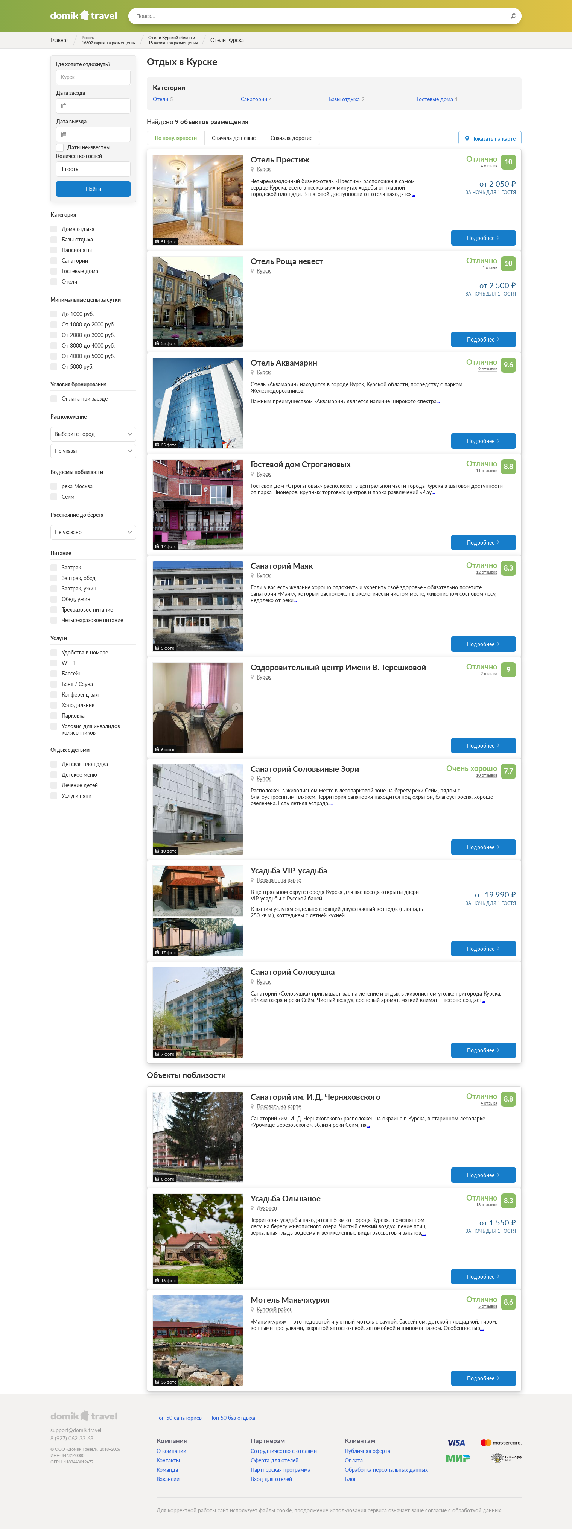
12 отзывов (486, 573)
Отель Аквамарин (284, 363)
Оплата (354, 1464)
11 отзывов (486, 471)
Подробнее (480, 238)
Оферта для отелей (274, 1464)
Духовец (267, 1211)
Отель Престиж (280, 159)
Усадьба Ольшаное (286, 1201)
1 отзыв (489, 267)
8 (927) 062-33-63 (71, 1442)
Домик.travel (83, 15)
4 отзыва (489, 165)
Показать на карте (279, 882)
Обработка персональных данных (386, 1473)
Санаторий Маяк (282, 567)
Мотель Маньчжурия (290, 1303)
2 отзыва (489, 675)
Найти (93, 189)
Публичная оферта (367, 1454)
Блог (350, 1483)
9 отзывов (487, 369)
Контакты (168, 1464)
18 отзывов (486, 1207)
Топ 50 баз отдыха (233, 1421)
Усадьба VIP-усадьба (289, 872)
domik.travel (83, 1419)
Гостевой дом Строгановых (301, 465)
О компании (171, 1454)
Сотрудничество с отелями (284, 1454)
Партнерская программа (280, 1473)
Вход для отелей (271, 1483)
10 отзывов (486, 777)
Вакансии (168, 1483)
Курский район (275, 1313)
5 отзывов (487, 1309)
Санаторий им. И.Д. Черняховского (315, 1099)
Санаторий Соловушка (293, 974)
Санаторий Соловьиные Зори (305, 771)
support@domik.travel (75, 1434)
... (413, 194)
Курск (264, 169)
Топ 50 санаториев (179, 1421)
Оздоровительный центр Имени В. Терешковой (338, 669)
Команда (167, 1473)
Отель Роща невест (287, 261)
